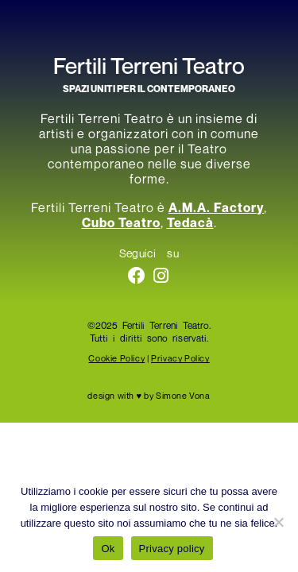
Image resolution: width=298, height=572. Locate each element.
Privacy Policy (180, 358)
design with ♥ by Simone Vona (148, 395)
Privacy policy (172, 549)
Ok (107, 549)
